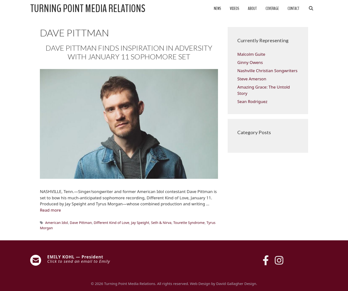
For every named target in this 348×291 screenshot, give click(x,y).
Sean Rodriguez (252, 101)
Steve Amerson (251, 79)
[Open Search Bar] (311, 8)
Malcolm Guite (251, 54)
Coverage (272, 8)
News (217, 8)
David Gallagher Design (236, 283)
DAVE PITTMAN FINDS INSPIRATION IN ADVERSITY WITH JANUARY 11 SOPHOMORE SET (129, 52)
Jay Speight (140, 222)
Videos (234, 8)
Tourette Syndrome (189, 222)
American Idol (56, 222)
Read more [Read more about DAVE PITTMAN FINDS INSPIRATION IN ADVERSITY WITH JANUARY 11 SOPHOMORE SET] (50, 210)
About (252, 8)
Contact (293, 8)
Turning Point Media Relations (87, 8)
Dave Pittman (81, 222)
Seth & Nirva (161, 222)
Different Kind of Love (111, 222)
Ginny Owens (250, 62)
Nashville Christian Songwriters (267, 70)
